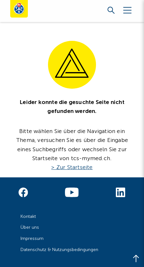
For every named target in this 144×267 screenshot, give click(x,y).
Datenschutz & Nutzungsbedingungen (59, 249)
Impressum (32, 238)
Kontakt (28, 216)
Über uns (29, 227)
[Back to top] (136, 259)
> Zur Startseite (71, 167)
